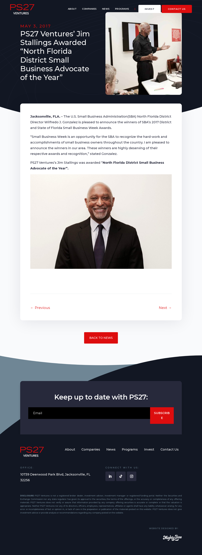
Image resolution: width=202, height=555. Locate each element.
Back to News (101, 338)
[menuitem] (72, 9)
